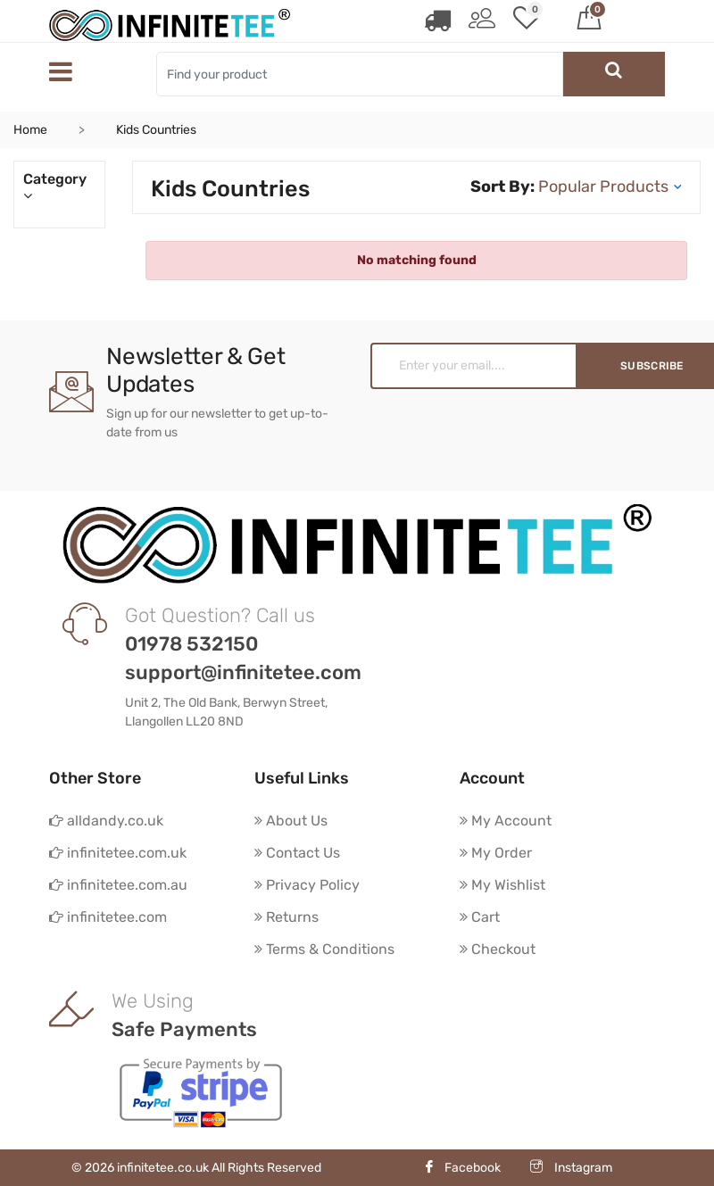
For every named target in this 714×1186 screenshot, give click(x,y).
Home (30, 129)
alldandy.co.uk (106, 820)
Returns (286, 916)
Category (59, 187)
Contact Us (297, 852)
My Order (496, 852)
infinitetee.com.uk (118, 852)
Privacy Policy (307, 884)
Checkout (498, 949)
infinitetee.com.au (118, 884)
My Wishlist (502, 884)
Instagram (571, 1167)
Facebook (462, 1167)
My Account (506, 820)
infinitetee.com (108, 916)
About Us (291, 820)
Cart (480, 916)
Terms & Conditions (324, 949)
